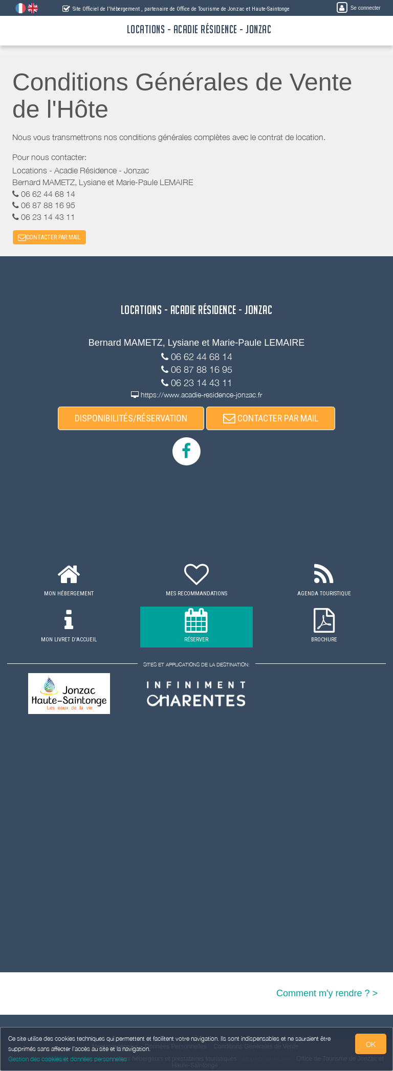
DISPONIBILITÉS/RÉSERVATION (131, 418)
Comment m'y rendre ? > (327, 994)
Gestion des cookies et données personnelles (67, 1059)
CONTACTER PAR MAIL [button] (49, 237)
